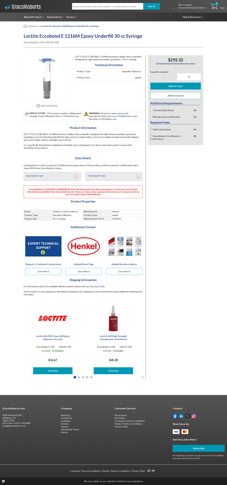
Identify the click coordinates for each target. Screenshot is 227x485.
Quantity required (159, 71)
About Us (65, 415)
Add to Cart (176, 86)
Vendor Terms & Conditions (128, 423)
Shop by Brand (54, 17)
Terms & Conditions (216, 455)
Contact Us (66, 418)
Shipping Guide (97, 286)
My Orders (120, 418)
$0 (195, 110)
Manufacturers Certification (165, 117)
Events (64, 432)
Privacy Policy (121, 426)
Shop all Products (33, 17)
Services (70, 17)
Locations (65, 421)
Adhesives (33, 26)
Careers (65, 426)
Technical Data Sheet (162, 110)
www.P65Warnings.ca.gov (125, 116)
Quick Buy (53, 370)
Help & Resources (192, 17)
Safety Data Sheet (160, 129)
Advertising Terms (70, 429)
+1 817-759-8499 (22, 423)
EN (151, 470)
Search (151, 6)
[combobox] (151, 471)
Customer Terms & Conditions (130, 421)
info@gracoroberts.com (14, 425)
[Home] (25, 26)
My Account (121, 415)
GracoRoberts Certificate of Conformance (165, 137)
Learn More (43, 271)
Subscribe (198, 448)
